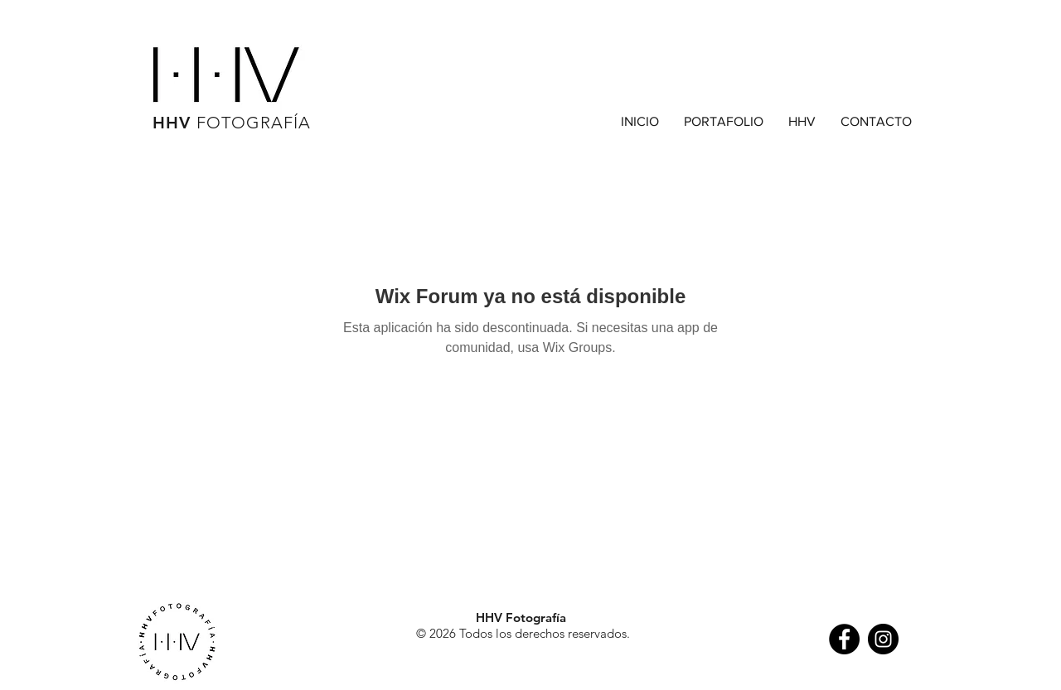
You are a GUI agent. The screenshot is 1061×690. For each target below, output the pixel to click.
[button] (723, 122)
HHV (232, 123)
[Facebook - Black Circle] (844, 639)
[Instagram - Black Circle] (883, 639)
